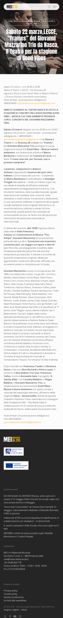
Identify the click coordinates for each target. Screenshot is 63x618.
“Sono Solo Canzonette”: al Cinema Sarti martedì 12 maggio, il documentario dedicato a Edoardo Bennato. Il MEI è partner (31, 510)
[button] (54, 6)
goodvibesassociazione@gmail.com (36, 103)
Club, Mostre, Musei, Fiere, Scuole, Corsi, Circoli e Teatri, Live (31, 22)
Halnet (24, 609)
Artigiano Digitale (11, 609)
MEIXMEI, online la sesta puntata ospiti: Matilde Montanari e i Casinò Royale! (28, 535)
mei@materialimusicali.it (16, 559)
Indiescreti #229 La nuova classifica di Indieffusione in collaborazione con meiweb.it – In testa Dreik (31, 519)
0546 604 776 (14, 562)
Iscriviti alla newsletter (15, 600)
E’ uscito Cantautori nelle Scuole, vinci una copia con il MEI (31, 527)
